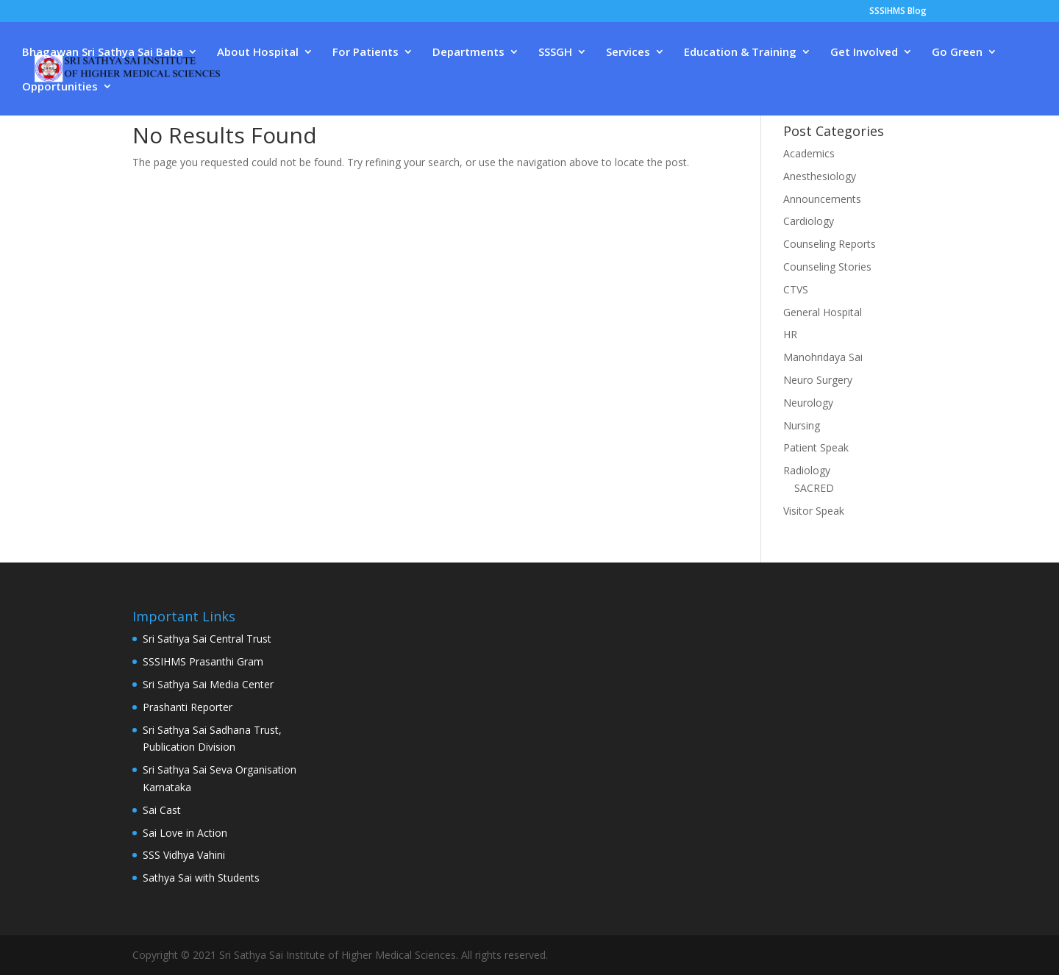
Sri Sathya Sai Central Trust (207, 639)
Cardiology (808, 221)
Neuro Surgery (817, 380)
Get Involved (864, 52)
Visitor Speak (813, 511)
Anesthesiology (819, 176)
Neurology (808, 403)
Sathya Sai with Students (201, 878)
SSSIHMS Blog (898, 12)
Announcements (822, 199)
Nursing (801, 425)
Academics (809, 153)
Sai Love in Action (185, 833)
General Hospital (822, 312)
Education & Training (740, 52)
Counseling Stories (827, 267)
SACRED (814, 488)
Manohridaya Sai (823, 357)
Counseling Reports (829, 244)
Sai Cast (162, 810)
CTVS (795, 289)
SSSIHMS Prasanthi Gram (203, 661)
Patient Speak (816, 447)
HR (790, 334)
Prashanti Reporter (187, 707)
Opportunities (60, 87)
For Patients (365, 52)
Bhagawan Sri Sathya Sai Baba (102, 52)
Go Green (957, 52)
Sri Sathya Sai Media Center (208, 684)
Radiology (806, 470)
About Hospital (258, 52)
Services (628, 52)
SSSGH (555, 52)
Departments (468, 52)
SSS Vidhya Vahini (184, 855)
